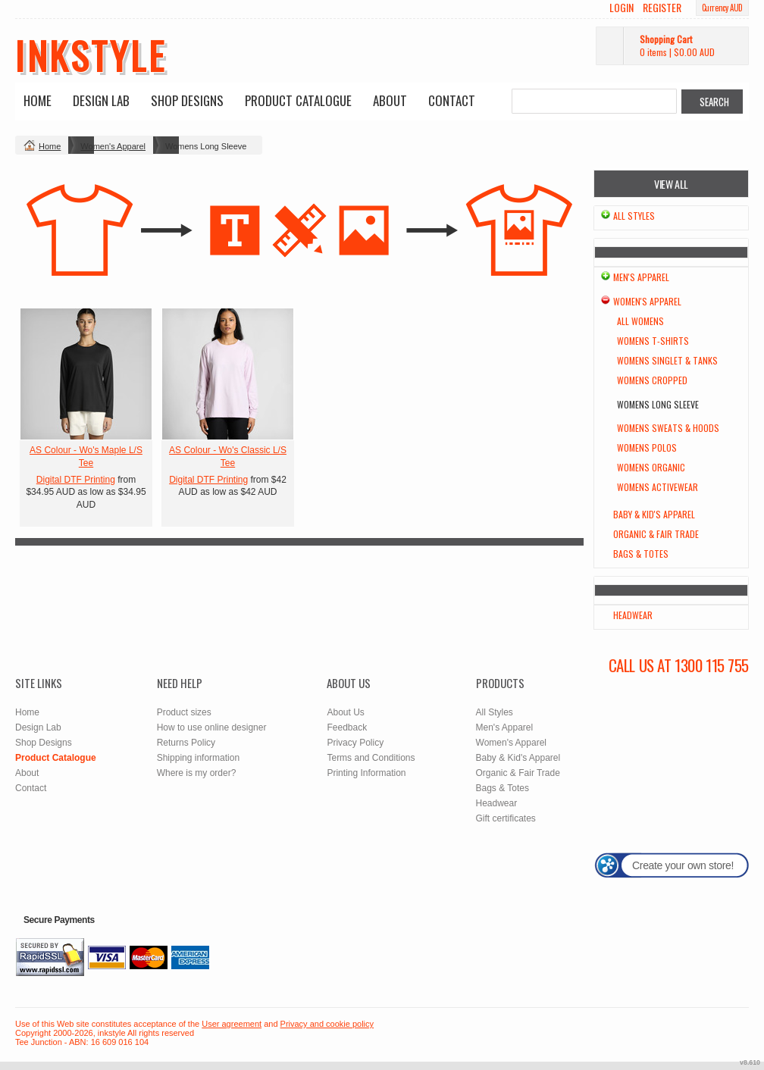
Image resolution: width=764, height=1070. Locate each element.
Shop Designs (187, 100)
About (390, 100)
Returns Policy (186, 742)
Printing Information (366, 773)
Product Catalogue (298, 100)
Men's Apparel (641, 277)
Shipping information (198, 757)
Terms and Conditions (371, 757)
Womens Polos (647, 447)
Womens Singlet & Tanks (667, 360)
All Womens (640, 320)
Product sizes (184, 712)
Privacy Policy (355, 742)
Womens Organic (651, 467)
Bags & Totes (640, 553)
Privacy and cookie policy (327, 1023)
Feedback (347, 727)
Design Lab (101, 100)
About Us (345, 712)
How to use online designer (212, 727)
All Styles (634, 215)
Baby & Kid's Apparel (654, 514)
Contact (451, 100)
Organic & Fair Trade (656, 533)
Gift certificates (506, 818)
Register (662, 7)
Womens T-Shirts (653, 340)
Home (37, 100)
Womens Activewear (657, 486)
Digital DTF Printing (75, 479)
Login (621, 7)
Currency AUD (722, 8)
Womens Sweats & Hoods (668, 427)
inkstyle (90, 55)
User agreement (231, 1023)
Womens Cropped (652, 380)
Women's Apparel (113, 146)
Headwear (633, 615)
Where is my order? (196, 773)
